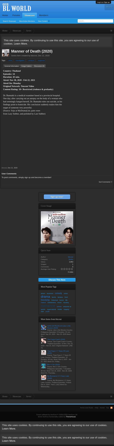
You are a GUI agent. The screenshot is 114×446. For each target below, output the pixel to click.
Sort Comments (105, 182)
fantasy (60, 297)
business (50, 293)
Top (107, 408)
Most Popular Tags (48, 287)
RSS (111, 408)
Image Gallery (26, 66)
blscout (34, 55)
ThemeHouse (71, 417)
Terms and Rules (86, 408)
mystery (66, 302)
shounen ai (67, 306)
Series (14, 55)
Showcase (29, 15)
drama (45, 296)
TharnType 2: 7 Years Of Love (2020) (58, 352)
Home (5, 15)
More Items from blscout (51, 319)
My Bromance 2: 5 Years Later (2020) (58, 377)
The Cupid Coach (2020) (56, 339)
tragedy (66, 309)
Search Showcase (9, 21)
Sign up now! (57, 196)
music (59, 302)
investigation (20, 60)
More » (109, 7)
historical (54, 300)
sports (43, 309)
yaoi (42, 311)
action (43, 293)
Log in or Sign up (103, 2)
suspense (41, 60)
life (66, 300)
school (59, 306)
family (54, 297)
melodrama (52, 302)
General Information (11, 66)
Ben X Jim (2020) (53, 364)
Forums (16, 15)
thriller (60, 309)
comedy (58, 293)
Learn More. (21, 43)
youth (47, 311)
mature (43, 302)
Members (43, 15)
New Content (44, 21)
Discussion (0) (39, 66)
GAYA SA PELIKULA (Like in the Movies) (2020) (59, 327)
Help (96, 408)
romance (31, 60)
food (66, 297)
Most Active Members (27, 21)
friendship (45, 300)
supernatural (51, 309)
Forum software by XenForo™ (57, 414)
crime (9, 60)
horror (61, 300)
